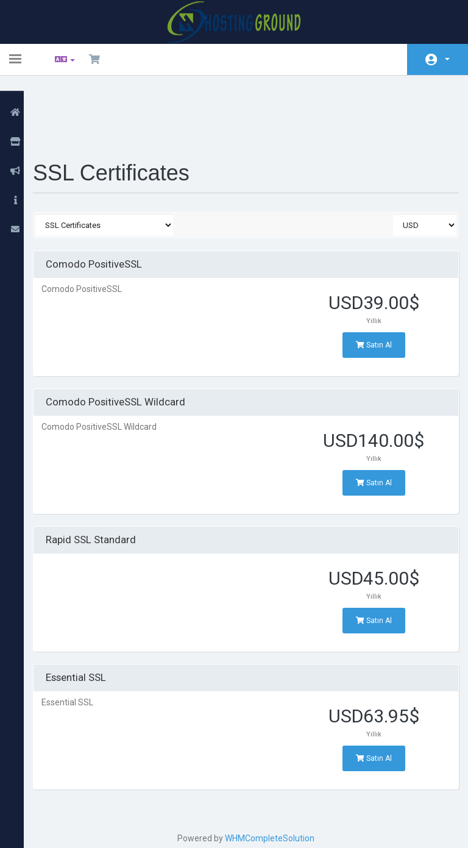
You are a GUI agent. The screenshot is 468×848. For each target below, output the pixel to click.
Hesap (447, 59)
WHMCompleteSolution (273, 774)
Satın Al (370, 281)
